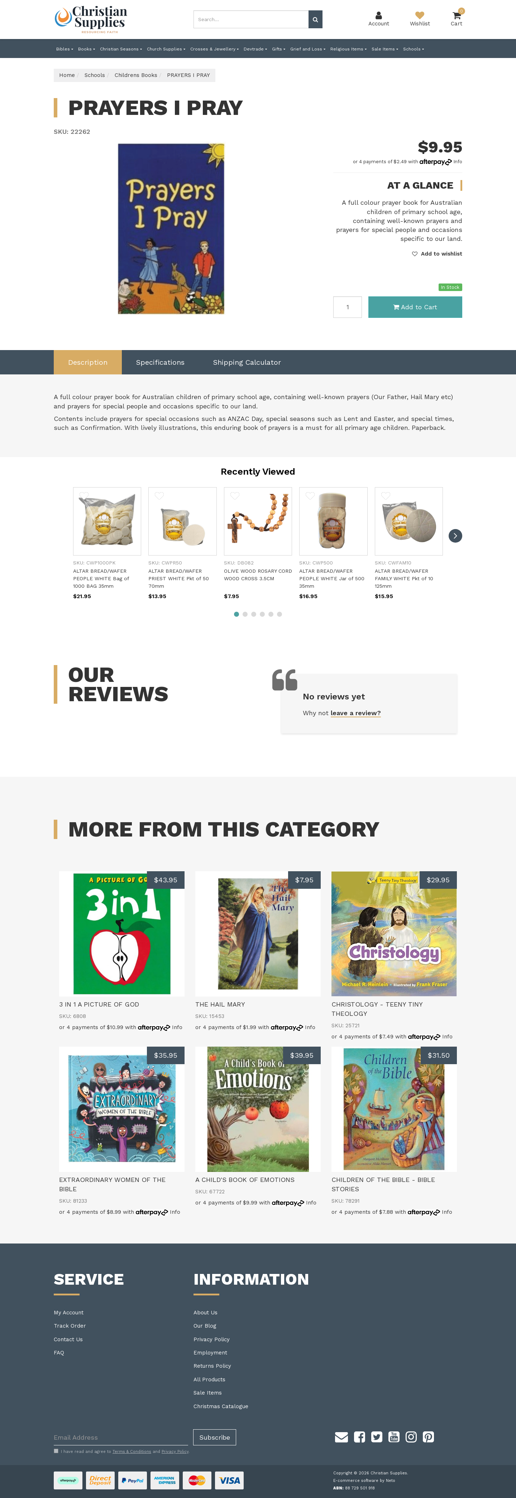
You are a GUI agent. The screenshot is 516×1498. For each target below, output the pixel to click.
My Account (68, 1312)
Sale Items (385, 49)
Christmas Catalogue (221, 1406)
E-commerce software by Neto (364, 1480)
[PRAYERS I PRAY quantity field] (347, 307)
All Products (209, 1379)
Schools (413, 49)
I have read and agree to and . (122, 1451)
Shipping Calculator (247, 362)
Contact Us (68, 1339)
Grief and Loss (307, 49)
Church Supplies (166, 49)
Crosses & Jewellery (214, 49)
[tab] (88, 362)
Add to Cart (415, 307)
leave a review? (356, 713)
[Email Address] (121, 1437)
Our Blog (205, 1326)
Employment (210, 1352)
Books (86, 49)
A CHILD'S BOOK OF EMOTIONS (245, 1179)
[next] (455, 536)
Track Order (70, 1326)
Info (457, 161)
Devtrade (255, 49)
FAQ (59, 1352)
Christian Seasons (121, 49)
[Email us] (341, 1435)
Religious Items (348, 49)
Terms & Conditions (132, 1451)
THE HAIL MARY (220, 1004)
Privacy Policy (212, 1339)
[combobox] (251, 19)
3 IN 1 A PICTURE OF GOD (99, 1004)
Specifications (160, 362)
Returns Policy (212, 1366)
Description (88, 362)
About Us (206, 1312)
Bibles (64, 49)
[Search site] (315, 19)
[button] (437, 254)
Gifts (278, 49)
